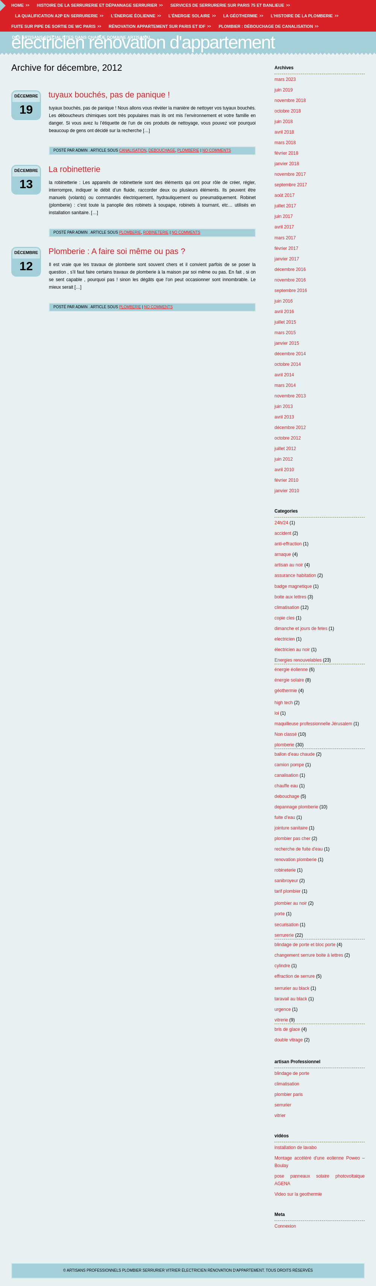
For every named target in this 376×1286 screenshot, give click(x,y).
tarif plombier (287, 891)
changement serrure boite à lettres (308, 955)
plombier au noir (290, 903)
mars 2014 (285, 385)
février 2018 (286, 153)
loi (276, 713)
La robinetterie (74, 169)
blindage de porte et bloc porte (304, 944)
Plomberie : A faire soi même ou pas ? (117, 251)
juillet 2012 (285, 448)
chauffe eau (286, 785)
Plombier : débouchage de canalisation (265, 26)
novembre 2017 (290, 174)
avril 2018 (284, 132)
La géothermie (240, 16)
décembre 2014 (290, 353)
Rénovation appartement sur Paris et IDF (157, 26)
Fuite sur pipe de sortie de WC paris (53, 26)
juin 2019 (283, 90)
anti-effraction (288, 543)
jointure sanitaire (291, 828)
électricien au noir (292, 649)
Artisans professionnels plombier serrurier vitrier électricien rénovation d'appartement (193, 32)
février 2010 (286, 480)
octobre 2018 (287, 111)
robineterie (285, 870)
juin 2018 (283, 121)
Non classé (285, 734)
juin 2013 (283, 406)
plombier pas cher (292, 838)
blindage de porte (291, 1073)
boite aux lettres (290, 597)
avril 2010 (284, 469)
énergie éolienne (291, 669)
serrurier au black (291, 988)
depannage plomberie (296, 807)
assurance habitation (295, 575)
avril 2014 (284, 374)
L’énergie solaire (189, 16)
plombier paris (288, 1094)
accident (282, 533)
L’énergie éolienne (133, 16)
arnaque (282, 554)
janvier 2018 (286, 163)
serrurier (282, 1105)
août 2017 (284, 195)
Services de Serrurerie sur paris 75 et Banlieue (227, 5)
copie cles (284, 618)
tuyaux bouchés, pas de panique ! (109, 94)
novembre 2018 (290, 100)
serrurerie (284, 935)
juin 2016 (283, 301)
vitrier (279, 1115)
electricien (284, 639)
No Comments (216, 150)
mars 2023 (285, 79)
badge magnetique (293, 586)
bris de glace (287, 1029)
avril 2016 (284, 311)
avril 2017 (284, 227)
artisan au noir (288, 565)
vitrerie (281, 1020)
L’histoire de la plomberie (302, 16)
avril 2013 (284, 417)
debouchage (286, 796)
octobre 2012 (287, 438)
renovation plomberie (295, 859)
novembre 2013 (290, 396)
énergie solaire (289, 680)
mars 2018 (285, 142)
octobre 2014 (287, 364)
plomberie (284, 744)
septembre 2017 (290, 184)
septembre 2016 (290, 290)
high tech (283, 702)
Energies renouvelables (297, 660)
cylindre (282, 965)
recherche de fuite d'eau (298, 849)
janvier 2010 (286, 490)
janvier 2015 (286, 343)
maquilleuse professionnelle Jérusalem (313, 723)
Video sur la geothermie (298, 1194)
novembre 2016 (290, 280)
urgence (282, 1009)
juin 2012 (283, 459)
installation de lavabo (295, 1147)
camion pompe (289, 764)
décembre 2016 (290, 269)
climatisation (286, 607)
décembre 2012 (290, 427)
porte (279, 913)
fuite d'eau (284, 817)
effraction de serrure (294, 976)
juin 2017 (283, 216)
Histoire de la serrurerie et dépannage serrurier (97, 5)
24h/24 (281, 522)
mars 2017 (285, 237)
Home (17, 5)
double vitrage (288, 1039)
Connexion (285, 1226)
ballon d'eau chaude (294, 754)
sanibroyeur (286, 880)
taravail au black (290, 998)
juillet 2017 (285, 205)
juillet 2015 (285, 322)
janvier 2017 (286, 259)
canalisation (286, 775)
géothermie (285, 690)
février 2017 (286, 248)
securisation (286, 924)
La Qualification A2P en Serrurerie (56, 16)
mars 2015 (285, 332)
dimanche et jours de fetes (300, 628)
